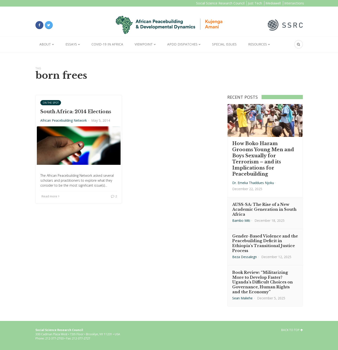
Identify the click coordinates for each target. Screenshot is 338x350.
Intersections (294, 3)
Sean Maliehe (242, 298)
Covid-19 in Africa (107, 44)
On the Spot (51, 102)
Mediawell (273, 3)
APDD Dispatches (182, 44)
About (45, 44)
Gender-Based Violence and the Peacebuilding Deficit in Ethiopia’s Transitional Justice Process (265, 243)
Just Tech (255, 3)
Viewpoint (144, 44)
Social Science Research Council (220, 3)
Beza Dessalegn (244, 257)
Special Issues (224, 44)
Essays (71, 44)
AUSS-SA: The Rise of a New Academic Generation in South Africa (264, 209)
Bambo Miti (241, 220)
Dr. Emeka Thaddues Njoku (253, 183)
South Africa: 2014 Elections (75, 111)
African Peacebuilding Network (63, 120)
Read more (50, 196)
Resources (257, 44)
